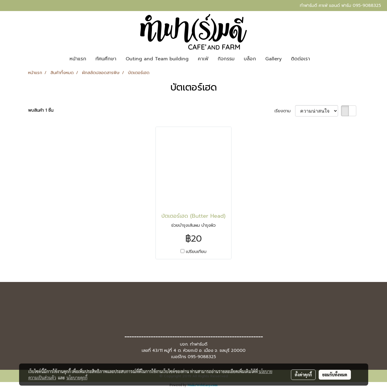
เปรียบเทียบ (196, 252)
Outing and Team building (157, 58)
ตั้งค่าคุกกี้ (303, 374)
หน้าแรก (78, 58)
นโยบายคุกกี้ (77, 377)
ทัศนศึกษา (105, 58)
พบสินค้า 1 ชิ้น (40, 110)
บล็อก (250, 58)
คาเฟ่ (203, 58)
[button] (319, 58)
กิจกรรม (226, 58)
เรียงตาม (285, 111)
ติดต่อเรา (300, 58)
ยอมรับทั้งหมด (334, 374)
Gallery (273, 58)
